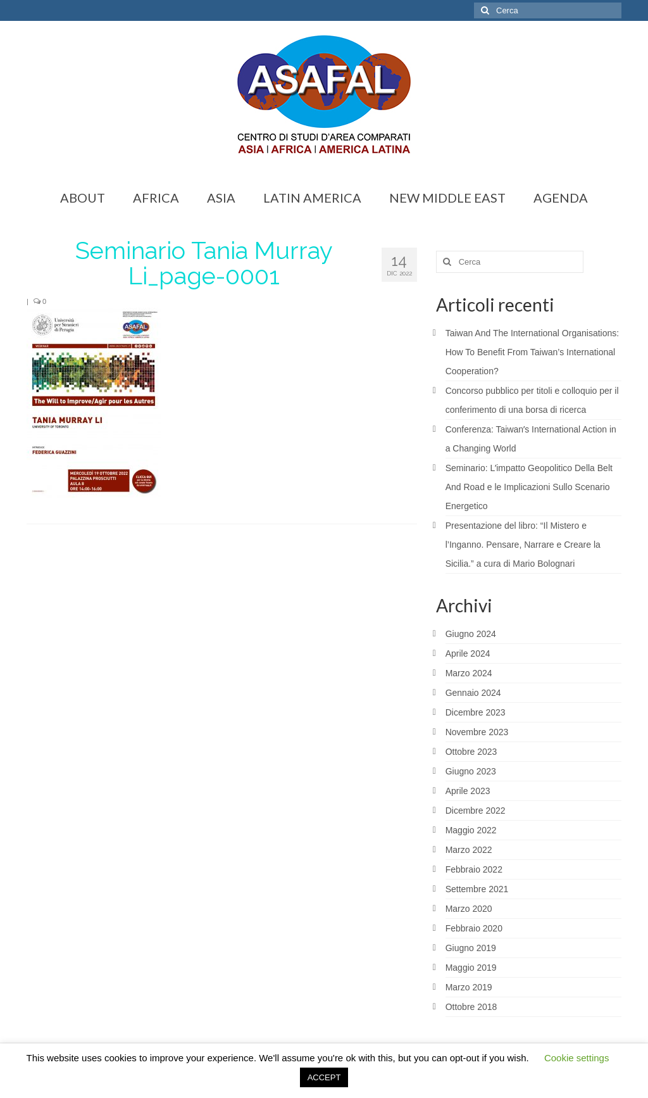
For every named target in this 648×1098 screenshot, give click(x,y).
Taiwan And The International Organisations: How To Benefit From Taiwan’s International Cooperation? (532, 352)
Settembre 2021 (477, 889)
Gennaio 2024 (473, 693)
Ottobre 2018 (471, 1007)
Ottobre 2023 (471, 752)
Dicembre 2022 (476, 810)
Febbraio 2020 (474, 928)
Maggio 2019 (471, 967)
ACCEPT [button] (324, 1077)
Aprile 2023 (468, 791)
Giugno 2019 (471, 948)
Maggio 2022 (471, 830)
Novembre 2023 (477, 732)
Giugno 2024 (471, 634)
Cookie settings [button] (576, 1057)
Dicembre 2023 (476, 712)
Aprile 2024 (468, 653)
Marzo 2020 (469, 909)
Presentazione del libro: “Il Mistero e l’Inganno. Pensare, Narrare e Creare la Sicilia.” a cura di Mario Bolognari (523, 545)
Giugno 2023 (471, 771)
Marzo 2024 (469, 673)
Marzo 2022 (469, 850)
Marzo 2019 (469, 987)
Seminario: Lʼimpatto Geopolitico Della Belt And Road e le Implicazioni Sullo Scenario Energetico (529, 487)
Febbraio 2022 (474, 869)
